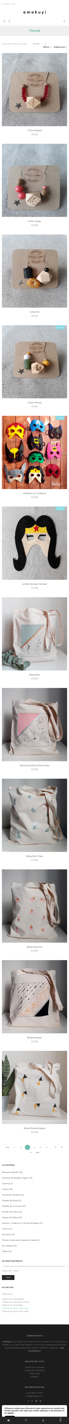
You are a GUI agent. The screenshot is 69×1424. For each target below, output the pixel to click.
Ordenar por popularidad (13, 1299)
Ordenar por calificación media (15, 1302)
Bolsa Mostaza (34, 1037)
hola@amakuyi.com (34, 1396)
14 (31, 1152)
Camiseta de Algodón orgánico (16, 1178)
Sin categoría (8, 1246)
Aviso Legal (34, 1373)
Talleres (5, 1251)
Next (37, 1152)
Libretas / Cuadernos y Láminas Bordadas (20, 1223)
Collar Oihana (34, 402)
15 (49, 44)
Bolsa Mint (34, 675)
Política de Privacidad (34, 1367)
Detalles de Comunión (12, 1206)
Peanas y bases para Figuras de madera (19, 1240)
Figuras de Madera (10, 1217)
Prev (7, 1147)
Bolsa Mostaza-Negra (34, 1128)
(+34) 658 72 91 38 (34, 1393)
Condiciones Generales (34, 1370)
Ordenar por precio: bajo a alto (15, 1308)
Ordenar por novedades (12, 1305)
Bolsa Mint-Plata (34, 856)
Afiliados (34, 1376)
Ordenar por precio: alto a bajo (15, 1311)
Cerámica (6, 1183)
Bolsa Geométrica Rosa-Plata (34, 765)
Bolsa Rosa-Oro (34, 947)
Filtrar (8, 1277)
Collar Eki (34, 312)
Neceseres (7, 1234)
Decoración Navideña (11, 1195)
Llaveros (5, 1229)
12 (45, 44)
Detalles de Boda (9, 1200)
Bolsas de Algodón (10, 1172)
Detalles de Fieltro (10, 1212)
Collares (5, 1189)
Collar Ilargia (34, 221)
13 (62, 1147)
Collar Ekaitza (35, 130)
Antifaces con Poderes (34, 493)
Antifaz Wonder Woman (34, 584)
